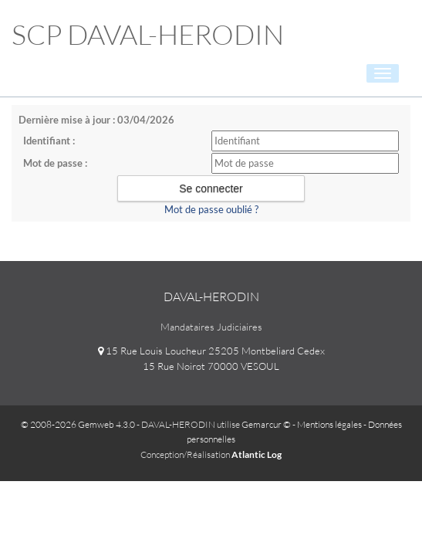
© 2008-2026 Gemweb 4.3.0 (78, 424)
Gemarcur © (266, 424)
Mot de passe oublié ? (211, 209)
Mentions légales (329, 424)
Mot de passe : (55, 163)
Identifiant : (49, 140)
